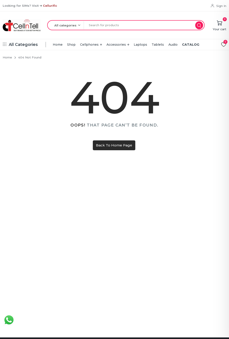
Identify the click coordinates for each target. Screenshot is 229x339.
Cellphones (89, 45)
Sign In (221, 6)
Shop (71, 45)
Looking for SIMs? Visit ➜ (30, 5)
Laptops (140, 45)
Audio (173, 45)
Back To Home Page (114, 145)
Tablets (158, 45)
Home (58, 45)
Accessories (116, 45)
